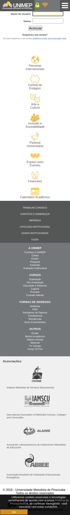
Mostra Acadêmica (35, 336)
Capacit (35, 288)
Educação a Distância (35, 285)
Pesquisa (35, 261)
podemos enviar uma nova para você (49, 38)
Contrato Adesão (35, 295)
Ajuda (35, 239)
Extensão (35, 265)
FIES (35, 309)
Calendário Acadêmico (35, 193)
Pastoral (35, 140)
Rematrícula (35, 319)
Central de (35, 82)
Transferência (35, 315)
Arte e (35, 101)
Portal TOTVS (35, 349)
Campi (35, 255)
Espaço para (35, 159)
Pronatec (35, 292)
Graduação (35, 279)
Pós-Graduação (35, 282)
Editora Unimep (35, 339)
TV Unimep (35, 346)
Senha (27, 21)
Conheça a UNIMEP (35, 252)
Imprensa (35, 220)
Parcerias (35, 63)
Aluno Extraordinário (35, 322)
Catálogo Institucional (35, 227)
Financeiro (35, 177)
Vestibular (35, 306)
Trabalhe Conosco (35, 207)
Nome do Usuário (21, 14)
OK (14, 512)
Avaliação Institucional (35, 268)
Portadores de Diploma (35, 312)
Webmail (35, 342)
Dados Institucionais (35, 233)
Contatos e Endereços (35, 214)
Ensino (35, 258)
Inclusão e (35, 121)
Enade (35, 333)
